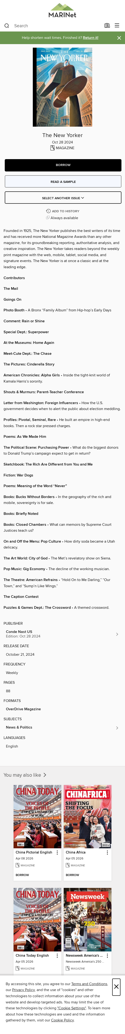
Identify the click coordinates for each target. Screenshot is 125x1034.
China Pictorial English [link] (34, 852)
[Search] (7, 26)
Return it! (90, 37)
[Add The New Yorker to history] (63, 211)
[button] (63, 165)
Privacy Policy (23, 990)
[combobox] (53, 26)
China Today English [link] (32, 956)
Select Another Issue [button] (63, 198)
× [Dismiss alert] (119, 38)
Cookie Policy (62, 1020)
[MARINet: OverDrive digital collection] (62, 10)
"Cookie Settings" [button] (71, 1008)
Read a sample (63, 182)
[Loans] (107, 26)
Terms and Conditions (89, 984)
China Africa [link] (76, 852)
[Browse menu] (117, 26)
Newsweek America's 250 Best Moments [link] (85, 956)
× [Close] (116, 987)
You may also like (25, 775)
